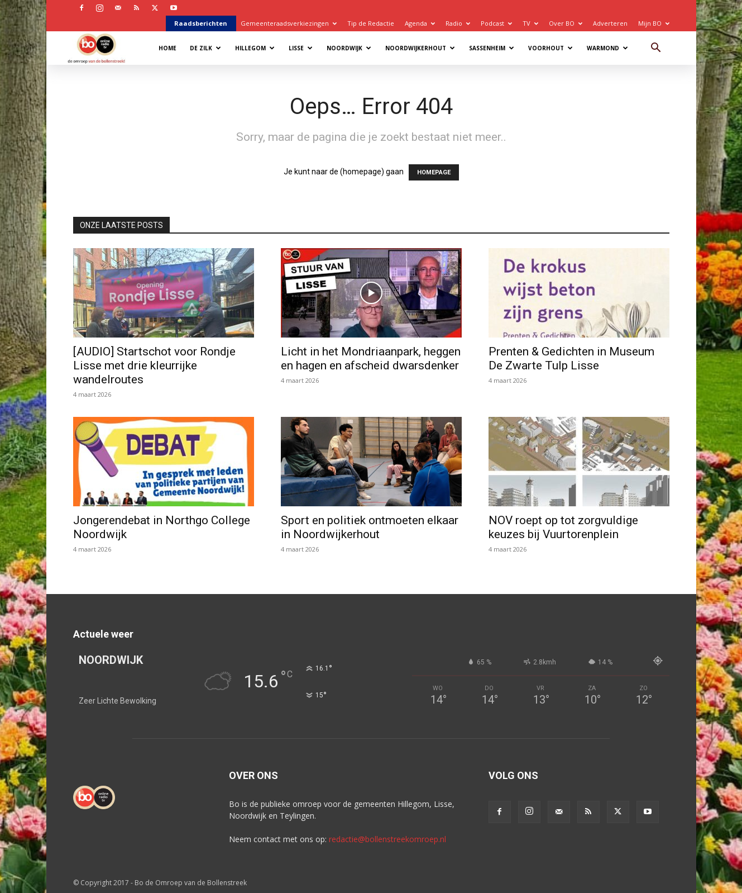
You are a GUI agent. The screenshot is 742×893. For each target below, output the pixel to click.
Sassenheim (491, 48)
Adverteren (610, 23)
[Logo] (102, 47)
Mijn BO (653, 23)
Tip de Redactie (370, 23)
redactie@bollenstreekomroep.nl (387, 839)
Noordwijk (349, 48)
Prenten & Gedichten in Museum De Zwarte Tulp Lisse (571, 358)
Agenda (420, 23)
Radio (458, 23)
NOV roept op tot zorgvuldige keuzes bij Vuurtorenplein (563, 527)
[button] (656, 49)
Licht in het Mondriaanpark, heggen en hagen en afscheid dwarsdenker (371, 358)
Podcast (496, 23)
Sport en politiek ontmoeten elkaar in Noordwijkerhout (369, 527)
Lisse (301, 48)
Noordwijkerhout (420, 48)
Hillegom (255, 48)
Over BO (565, 23)
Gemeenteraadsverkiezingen (289, 23)
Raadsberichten (200, 23)
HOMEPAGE (434, 172)
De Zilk (205, 48)
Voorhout (550, 48)
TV (530, 23)
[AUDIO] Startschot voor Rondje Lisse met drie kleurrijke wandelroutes (154, 365)
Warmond (607, 48)
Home (167, 48)
